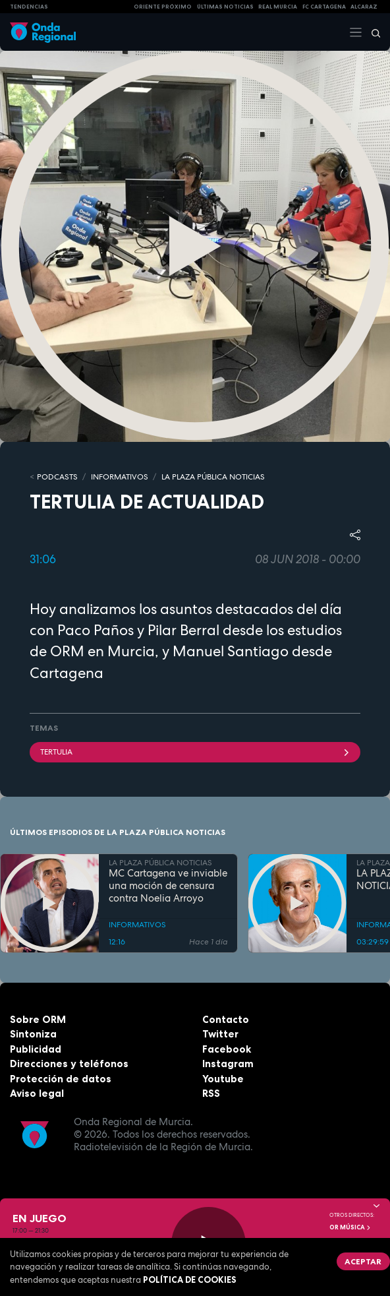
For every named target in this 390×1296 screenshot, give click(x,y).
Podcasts (57, 477)
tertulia (195, 752)
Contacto (225, 1019)
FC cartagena (324, 6)
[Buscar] (371, 32)
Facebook (226, 1049)
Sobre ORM (38, 1019)
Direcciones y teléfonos (69, 1063)
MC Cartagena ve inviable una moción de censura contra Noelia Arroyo (168, 885)
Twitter (220, 1034)
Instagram (228, 1063)
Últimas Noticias (225, 6)
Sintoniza (33, 1034)
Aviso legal (37, 1093)
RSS (211, 1093)
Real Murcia (277, 6)
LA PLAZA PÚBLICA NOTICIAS (213, 477)
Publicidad (35, 1049)
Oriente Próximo (163, 6)
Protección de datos (60, 1078)
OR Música (350, 1227)
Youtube (223, 1078)
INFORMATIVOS (119, 477)
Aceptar (363, 1261)
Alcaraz (363, 6)
